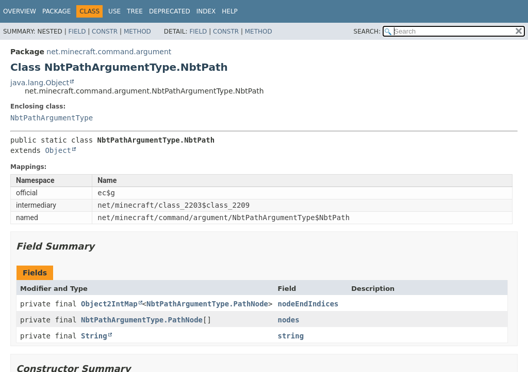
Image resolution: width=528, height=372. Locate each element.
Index (206, 11)
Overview (19, 11)
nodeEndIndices (307, 304)
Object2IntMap (109, 304)
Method (137, 31)
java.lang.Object (39, 83)
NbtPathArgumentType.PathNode (207, 304)
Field (77, 31)
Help (230, 11)
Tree (135, 11)
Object (58, 150)
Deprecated (169, 11)
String (94, 336)
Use (114, 11)
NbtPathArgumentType (51, 118)
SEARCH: (367, 31)
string (290, 336)
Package (56, 11)
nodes (288, 320)
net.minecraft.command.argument (108, 52)
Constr (105, 31)
